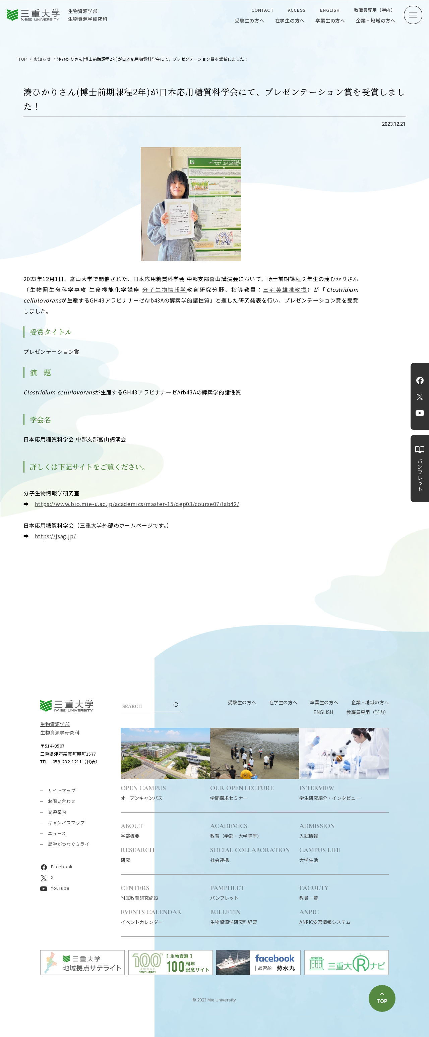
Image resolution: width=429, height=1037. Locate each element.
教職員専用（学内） (374, 10)
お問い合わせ (62, 801)
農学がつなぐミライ (68, 844)
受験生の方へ (249, 20)
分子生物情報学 (164, 289)
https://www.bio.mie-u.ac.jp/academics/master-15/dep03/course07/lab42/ (137, 504)
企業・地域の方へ (375, 20)
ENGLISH (330, 10)
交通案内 (57, 812)
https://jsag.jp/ (55, 536)
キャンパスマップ (66, 822)
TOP (22, 59)
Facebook (420, 380)
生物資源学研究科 (60, 732)
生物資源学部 (55, 724)
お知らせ (42, 59)
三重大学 (66, 706)
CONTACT (262, 10)
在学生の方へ (290, 20)
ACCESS (297, 10)
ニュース (57, 833)
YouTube (420, 413)
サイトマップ (62, 790)
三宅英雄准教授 (285, 289)
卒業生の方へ (330, 20)
